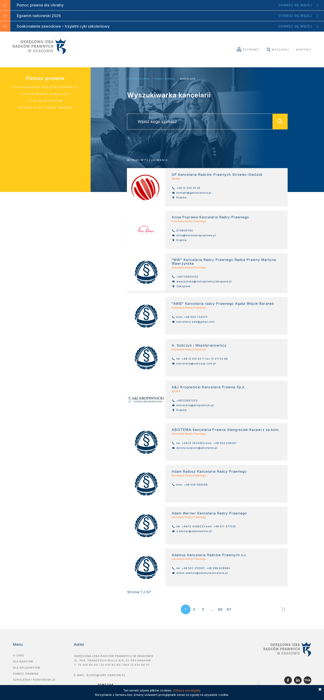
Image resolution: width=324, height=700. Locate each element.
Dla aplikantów (26, 667)
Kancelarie (187, 79)
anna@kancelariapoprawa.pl (194, 235)
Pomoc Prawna (164, 79)
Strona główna (138, 79)
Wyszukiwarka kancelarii (45, 94)
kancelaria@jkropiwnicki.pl (193, 405)
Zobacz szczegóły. (187, 690)
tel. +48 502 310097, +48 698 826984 (201, 568)
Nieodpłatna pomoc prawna (45, 107)
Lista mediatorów (45, 100)
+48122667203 (185, 400)
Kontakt (304, 49)
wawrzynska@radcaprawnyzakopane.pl (202, 281)
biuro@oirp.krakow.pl (106, 675)
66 (220, 609)
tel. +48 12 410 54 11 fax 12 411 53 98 (200, 359)
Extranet (248, 49)
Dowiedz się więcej (295, 5)
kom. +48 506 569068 (190, 485)
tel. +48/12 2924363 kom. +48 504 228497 (204, 443)
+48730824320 (185, 277)
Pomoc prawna (45, 78)
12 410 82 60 (111, 664)
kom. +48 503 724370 (190, 317)
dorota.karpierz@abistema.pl (194, 448)
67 (229, 609)
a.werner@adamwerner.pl (192, 531)
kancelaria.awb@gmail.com (193, 322)
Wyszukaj (278, 49)
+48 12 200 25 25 (186, 188)
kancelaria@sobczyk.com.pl (194, 363)
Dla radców (23, 661)
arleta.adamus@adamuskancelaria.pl (200, 573)
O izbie (18, 655)
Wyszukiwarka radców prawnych (45, 87)
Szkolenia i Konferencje (34, 679)
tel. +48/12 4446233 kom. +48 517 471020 (204, 526)
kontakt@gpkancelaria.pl (191, 193)
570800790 (182, 231)
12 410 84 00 (88, 664)
